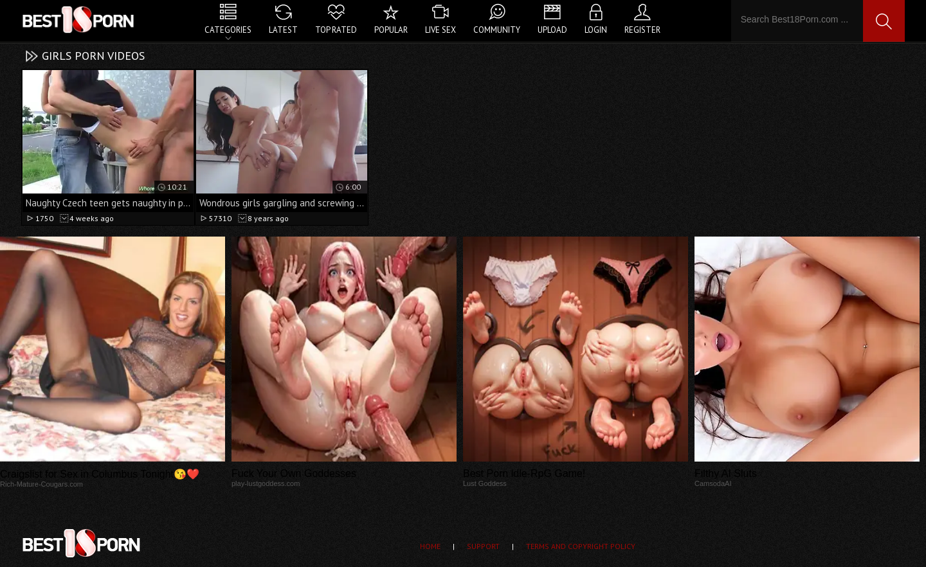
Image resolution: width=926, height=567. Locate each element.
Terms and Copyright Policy (580, 546)
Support (483, 546)
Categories (227, 29)
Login (596, 29)
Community (496, 29)
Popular (391, 29)
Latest (283, 29)
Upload (552, 29)
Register (642, 29)
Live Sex (440, 29)
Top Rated (336, 29)
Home (430, 546)
